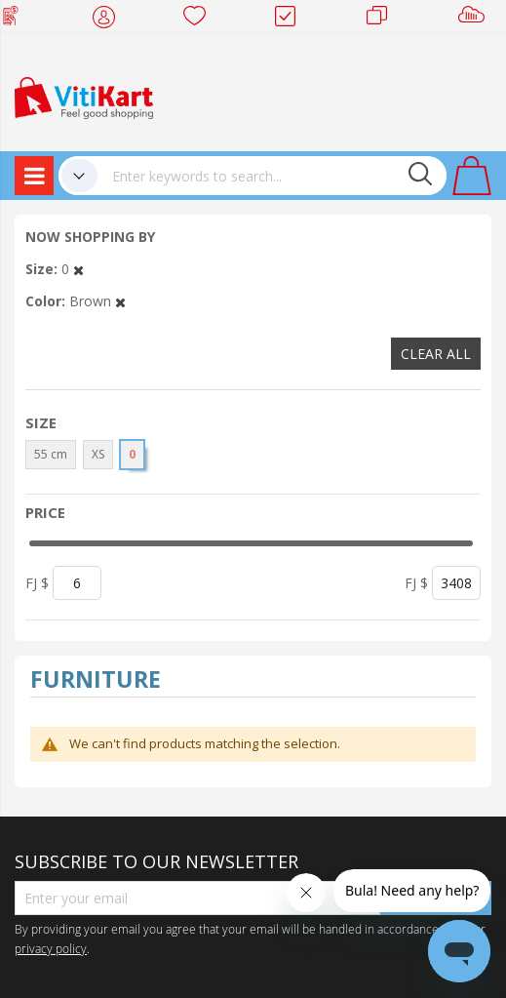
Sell (475, 19)
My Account (110, 19)
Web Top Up (18, 19)
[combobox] (272, 175)
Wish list (200, 19)
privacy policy (51, 948)
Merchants (384, 19)
